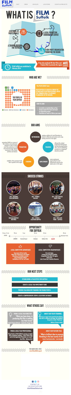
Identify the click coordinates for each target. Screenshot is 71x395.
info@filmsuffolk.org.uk (34, 388)
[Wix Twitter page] (35, 381)
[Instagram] (38, 381)
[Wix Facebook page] (33, 381)
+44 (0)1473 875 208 (35, 386)
